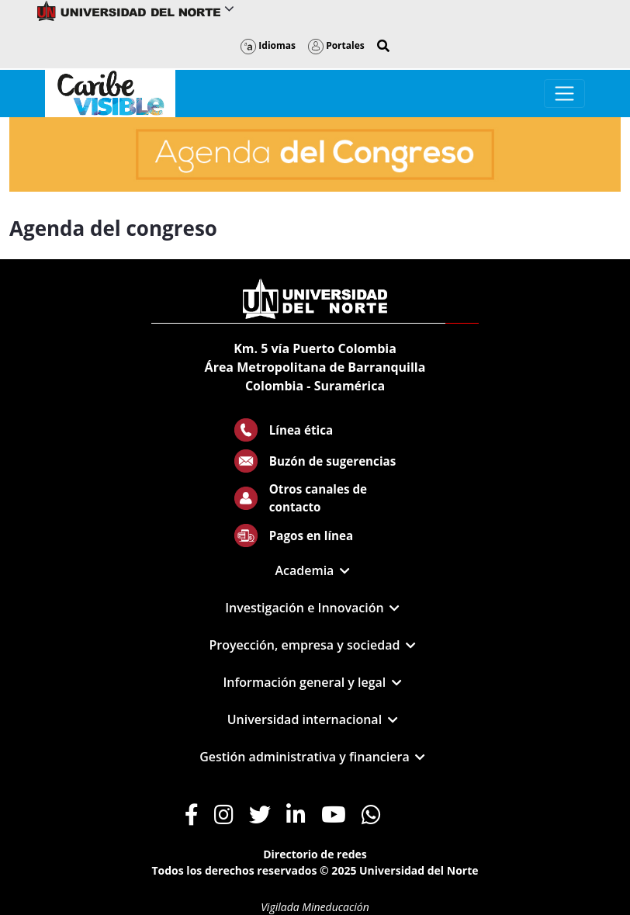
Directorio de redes (315, 854)
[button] (383, 45)
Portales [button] (336, 45)
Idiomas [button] (268, 45)
